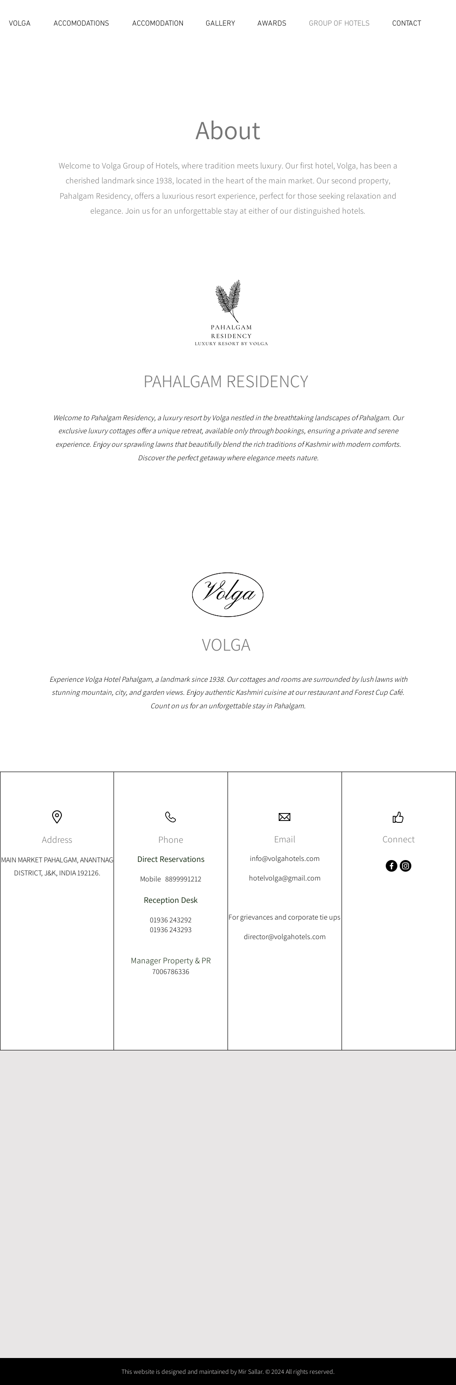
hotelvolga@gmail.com (285, 878)
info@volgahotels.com (285, 858)
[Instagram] (405, 866)
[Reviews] (413, 18)
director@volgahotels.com (285, 936)
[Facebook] (391, 866)
